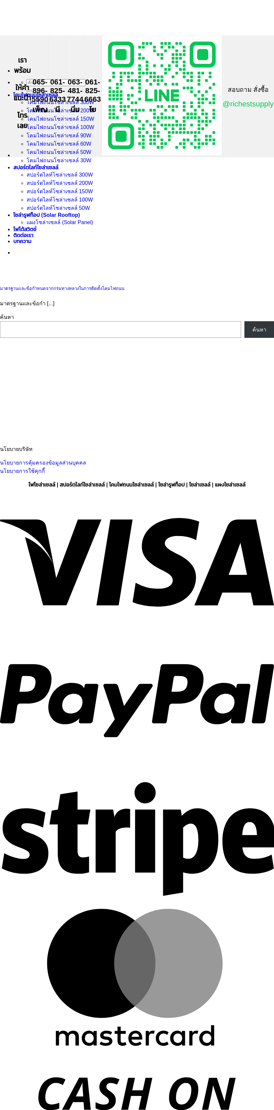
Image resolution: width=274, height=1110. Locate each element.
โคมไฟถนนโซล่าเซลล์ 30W (59, 160)
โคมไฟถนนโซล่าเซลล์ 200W (60, 110)
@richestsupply (248, 104)
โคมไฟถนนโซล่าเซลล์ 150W (60, 119)
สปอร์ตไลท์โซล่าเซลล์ (35, 167)
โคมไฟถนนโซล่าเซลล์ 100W (60, 127)
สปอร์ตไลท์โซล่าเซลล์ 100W (60, 200)
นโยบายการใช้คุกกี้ (22, 471)
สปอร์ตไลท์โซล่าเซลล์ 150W (60, 191)
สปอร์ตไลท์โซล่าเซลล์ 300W (60, 175)
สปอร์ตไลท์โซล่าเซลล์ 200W (60, 183)
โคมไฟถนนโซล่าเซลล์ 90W (59, 135)
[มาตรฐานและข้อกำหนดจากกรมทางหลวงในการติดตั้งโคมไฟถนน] (50, 274)
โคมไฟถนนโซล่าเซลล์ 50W (59, 152)
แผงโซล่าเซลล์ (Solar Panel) (60, 222)
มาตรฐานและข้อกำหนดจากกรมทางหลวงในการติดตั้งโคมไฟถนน (62, 288)
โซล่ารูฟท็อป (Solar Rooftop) (46, 215)
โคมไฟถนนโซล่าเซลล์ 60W (59, 144)
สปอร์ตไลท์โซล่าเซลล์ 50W (58, 208)
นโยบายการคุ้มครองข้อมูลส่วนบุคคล (43, 463)
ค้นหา (7, 317)
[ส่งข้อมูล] (29, 91)
